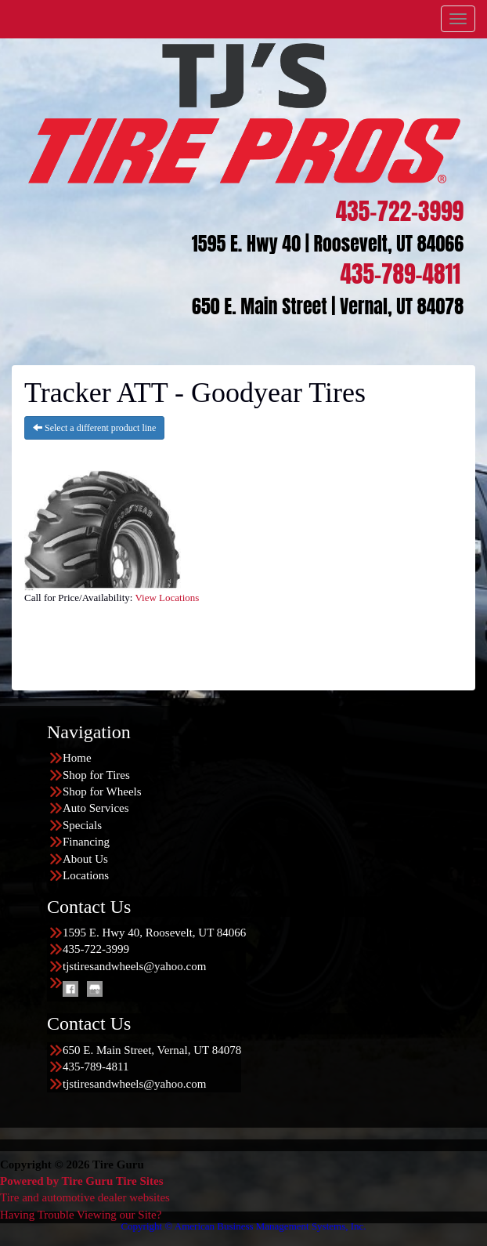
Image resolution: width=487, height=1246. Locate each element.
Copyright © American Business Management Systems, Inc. (243, 1226)
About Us (85, 859)
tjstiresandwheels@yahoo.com (134, 966)
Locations (86, 875)
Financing (86, 841)
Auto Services (96, 808)
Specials (82, 825)
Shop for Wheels (102, 791)
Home (77, 758)
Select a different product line (94, 427)
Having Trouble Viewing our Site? (80, 1214)
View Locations (167, 597)
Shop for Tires (96, 775)
